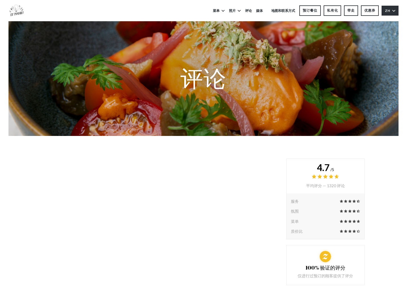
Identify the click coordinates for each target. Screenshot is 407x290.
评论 (248, 10)
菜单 (219, 10)
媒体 (259, 10)
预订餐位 (310, 10)
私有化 (332, 10)
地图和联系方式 (283, 10)
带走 (351, 10)
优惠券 (369, 10)
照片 (235, 10)
